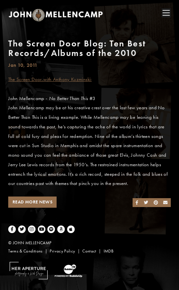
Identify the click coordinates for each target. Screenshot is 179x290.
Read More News (32, 202)
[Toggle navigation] (166, 12)
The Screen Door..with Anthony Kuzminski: (49, 79)
